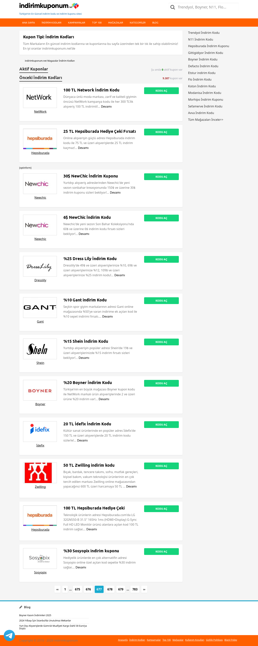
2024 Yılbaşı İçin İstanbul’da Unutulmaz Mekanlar (45, 620)
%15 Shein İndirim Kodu (85, 341)
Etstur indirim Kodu (202, 73)
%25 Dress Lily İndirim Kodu (90, 258)
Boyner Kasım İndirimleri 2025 (35, 615)
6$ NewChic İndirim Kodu (87, 217)
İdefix (40, 445)
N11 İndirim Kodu (200, 39)
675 (77, 589)
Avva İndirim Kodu (201, 113)
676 (88, 589)
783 (134, 589)
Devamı (106, 106)
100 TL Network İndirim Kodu (91, 90)
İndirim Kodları (137, 639)
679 (120, 589)
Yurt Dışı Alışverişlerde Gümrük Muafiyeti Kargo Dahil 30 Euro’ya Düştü (53, 627)
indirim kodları (51, 22)
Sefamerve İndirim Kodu (205, 106)
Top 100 (97, 22)
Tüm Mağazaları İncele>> (205, 120)
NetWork (40, 111)
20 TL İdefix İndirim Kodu (87, 424)
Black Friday (230, 639)
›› (144, 589)
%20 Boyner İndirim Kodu (87, 382)
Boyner (40, 404)
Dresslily (40, 280)
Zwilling (40, 487)
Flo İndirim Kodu (200, 79)
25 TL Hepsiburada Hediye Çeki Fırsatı (99, 131)
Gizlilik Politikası (214, 639)
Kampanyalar (76, 22)
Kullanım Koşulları (194, 639)
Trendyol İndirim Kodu (204, 33)
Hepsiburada (40, 153)
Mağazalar (115, 22)
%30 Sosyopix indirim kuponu (91, 551)
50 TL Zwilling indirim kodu (89, 465)
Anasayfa (123, 639)
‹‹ (57, 589)
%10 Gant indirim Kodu (85, 300)
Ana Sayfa (28, 22)
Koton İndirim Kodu (202, 86)
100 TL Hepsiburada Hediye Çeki (94, 508)
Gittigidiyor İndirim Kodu (205, 53)
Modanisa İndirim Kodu (204, 93)
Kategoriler (138, 22)
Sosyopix (40, 572)
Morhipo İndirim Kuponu (205, 99)
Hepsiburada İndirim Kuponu (208, 46)
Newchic (40, 197)
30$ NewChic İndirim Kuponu (90, 176)
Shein (40, 363)
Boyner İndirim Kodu (202, 59)
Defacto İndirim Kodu (203, 66)
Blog (155, 22)
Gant (40, 321)
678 (109, 589)
